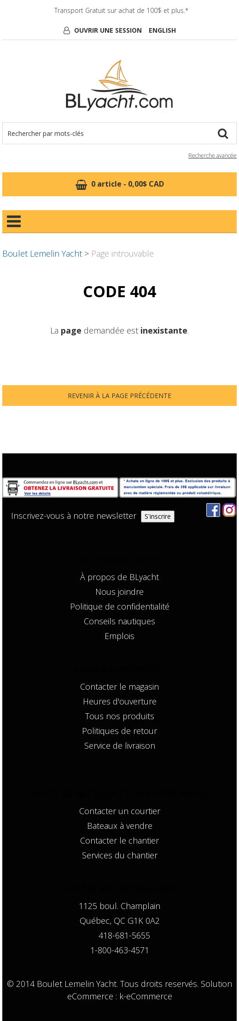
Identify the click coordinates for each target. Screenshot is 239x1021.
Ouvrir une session (108, 30)
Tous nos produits (119, 716)
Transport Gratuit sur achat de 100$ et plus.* (121, 10)
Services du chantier (119, 855)
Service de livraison (119, 745)
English (162, 30)
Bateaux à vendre (119, 825)
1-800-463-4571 (119, 950)
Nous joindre (119, 591)
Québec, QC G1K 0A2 (120, 920)
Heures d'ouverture (120, 701)
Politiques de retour (119, 730)
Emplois (119, 635)
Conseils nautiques (119, 621)
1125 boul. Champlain (119, 905)
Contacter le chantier (119, 840)
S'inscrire (158, 516)
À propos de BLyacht (119, 576)
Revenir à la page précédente (119, 395)
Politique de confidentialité (119, 606)
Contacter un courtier (119, 810)
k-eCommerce (145, 996)
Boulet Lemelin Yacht (42, 253)
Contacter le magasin (119, 686)
